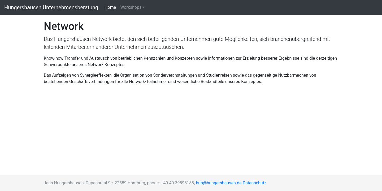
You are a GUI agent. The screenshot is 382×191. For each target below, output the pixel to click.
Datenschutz (254, 182)
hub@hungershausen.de (218, 182)
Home (111, 7)
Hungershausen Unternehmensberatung (51, 7)
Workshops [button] (130, 7)
